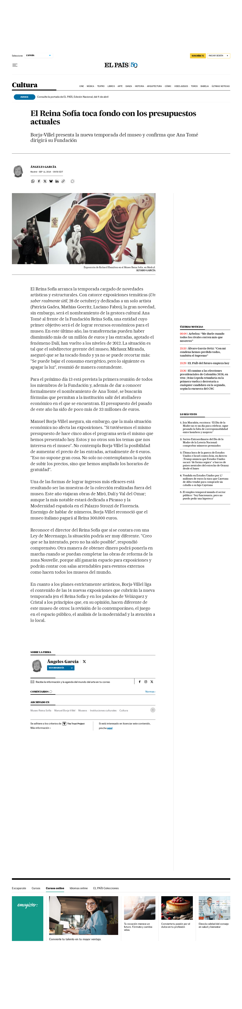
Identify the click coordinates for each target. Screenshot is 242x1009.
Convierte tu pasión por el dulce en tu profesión (175, 925)
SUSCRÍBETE (198, 55)
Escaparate (19, 888)
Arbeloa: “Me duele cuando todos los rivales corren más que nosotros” (202, 337)
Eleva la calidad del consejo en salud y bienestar (214, 925)
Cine (81, 86)
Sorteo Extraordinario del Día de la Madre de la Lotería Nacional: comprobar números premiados (203, 442)
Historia (139, 86)
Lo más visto (188, 414)
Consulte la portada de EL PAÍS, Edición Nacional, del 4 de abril (72, 96)
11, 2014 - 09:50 (51, 172)
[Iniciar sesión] (218, 55)
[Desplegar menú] (15, 65)
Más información (40, 727)
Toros (194, 86)
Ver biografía (61, 667)
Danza (129, 86)
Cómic (168, 86)
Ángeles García (43, 167)
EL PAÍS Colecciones (106, 888)
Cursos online (55, 888)
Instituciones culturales (103, 710)
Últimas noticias (221, 86)
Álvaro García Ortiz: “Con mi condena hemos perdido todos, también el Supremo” (203, 352)
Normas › (150, 691)
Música (90, 86)
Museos (82, 710)
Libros (111, 86)
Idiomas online (79, 888)
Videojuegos (181, 86)
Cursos (36, 888)
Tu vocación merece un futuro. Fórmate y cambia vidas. (138, 926)
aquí (109, 728)
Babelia (205, 86)
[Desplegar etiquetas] (152, 710)
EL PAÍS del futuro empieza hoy (208, 363)
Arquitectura (154, 86)
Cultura (25, 85)
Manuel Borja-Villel (64, 710)
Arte (120, 86)
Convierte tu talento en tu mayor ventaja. (75, 939)
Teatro (101, 86)
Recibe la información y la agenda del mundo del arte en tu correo (73, 681)
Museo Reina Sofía (40, 710)
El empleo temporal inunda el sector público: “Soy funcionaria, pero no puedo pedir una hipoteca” (204, 495)
